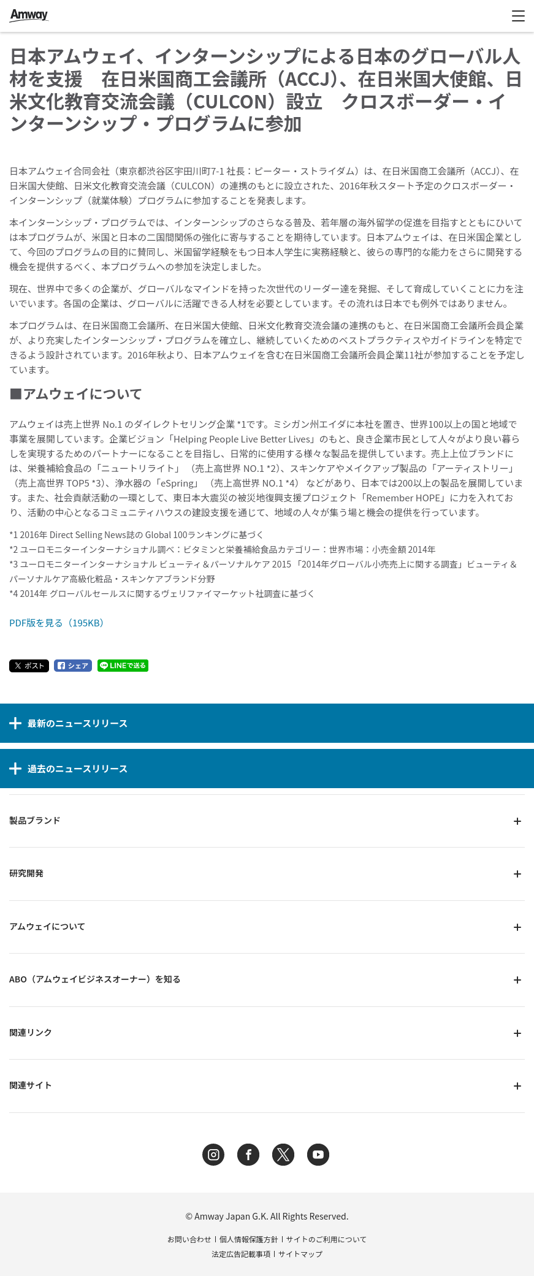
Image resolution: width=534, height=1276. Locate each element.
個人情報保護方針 (248, 1239)
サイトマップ (300, 1253)
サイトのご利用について (326, 1239)
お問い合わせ (189, 1239)
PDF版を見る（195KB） (59, 622)
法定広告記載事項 (241, 1253)
